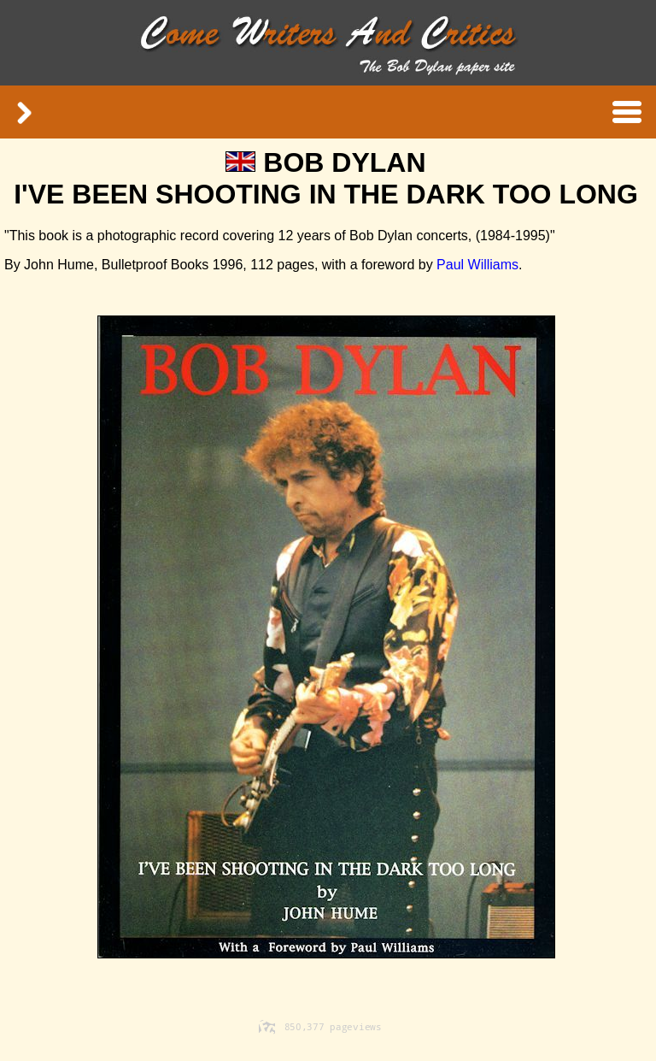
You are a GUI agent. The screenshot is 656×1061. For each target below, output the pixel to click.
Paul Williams (475, 264)
